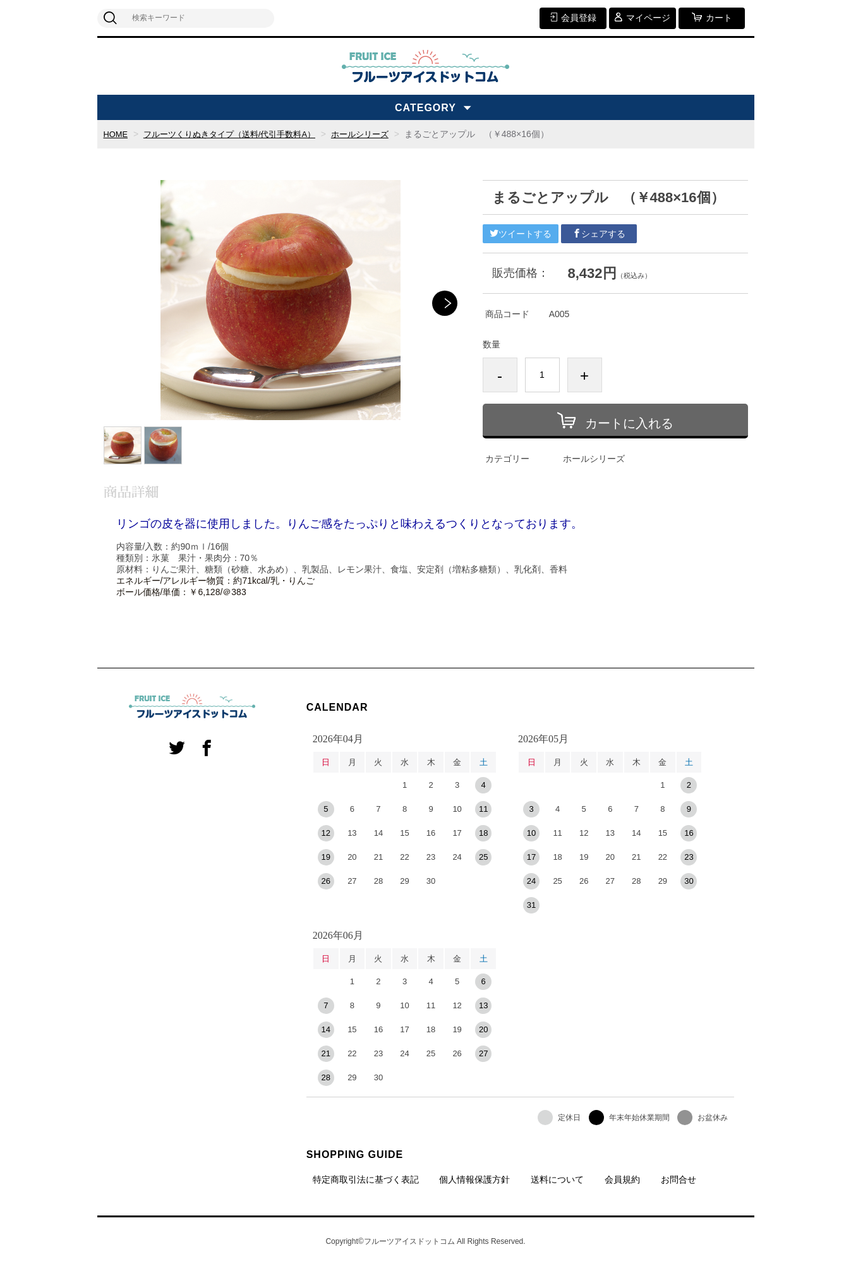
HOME (117, 134)
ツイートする (521, 234)
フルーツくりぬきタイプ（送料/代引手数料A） (237, 134)
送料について (557, 1179)
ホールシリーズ (377, 134)
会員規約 (622, 1179)
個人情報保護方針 (474, 1179)
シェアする (598, 234)
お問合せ (678, 1179)
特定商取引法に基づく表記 (366, 1179)
